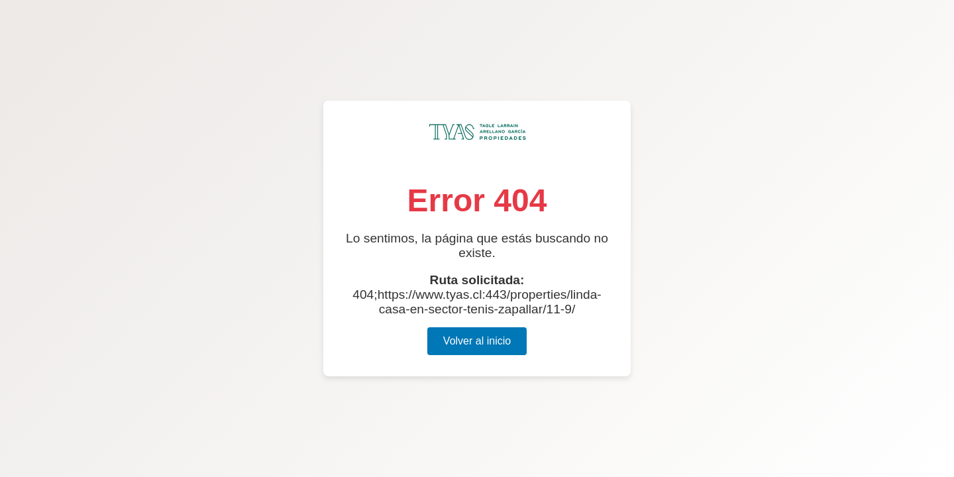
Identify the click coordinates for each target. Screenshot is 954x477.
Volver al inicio (477, 340)
